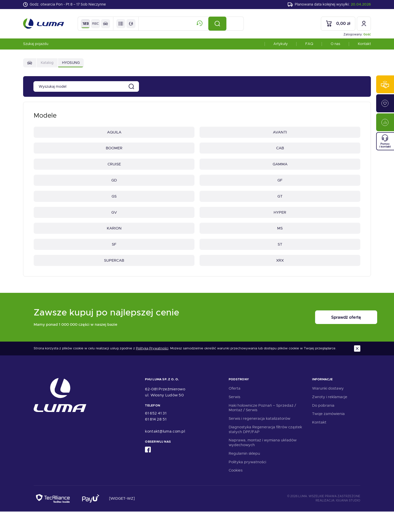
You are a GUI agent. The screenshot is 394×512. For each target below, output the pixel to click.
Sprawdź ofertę (329, 317)
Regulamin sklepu (244, 454)
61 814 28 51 (155, 420)
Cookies (235, 471)
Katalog (47, 63)
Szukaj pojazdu (35, 43)
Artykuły (280, 43)
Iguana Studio (348, 501)
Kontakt (364, 43)
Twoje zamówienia (328, 414)
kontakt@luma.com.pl (165, 432)
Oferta (234, 389)
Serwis (234, 397)
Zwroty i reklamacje (329, 397)
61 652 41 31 (155, 414)
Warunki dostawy (328, 389)
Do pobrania (323, 406)
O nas (335, 43)
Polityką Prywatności (152, 349)
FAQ (309, 43)
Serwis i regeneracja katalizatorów (259, 419)
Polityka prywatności (247, 462)
